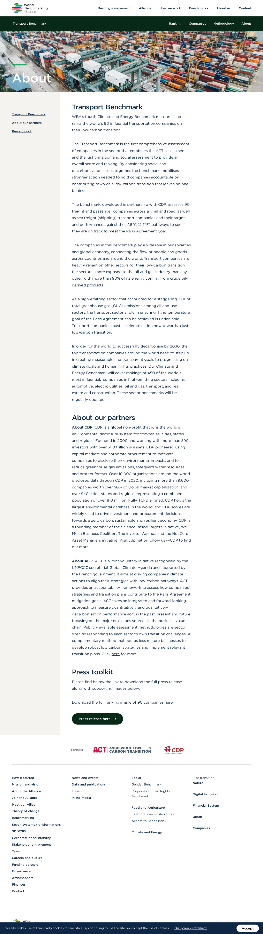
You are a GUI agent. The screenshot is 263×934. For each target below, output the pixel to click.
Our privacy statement (190, 928)
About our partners (27, 123)
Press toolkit (21, 131)
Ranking (175, 23)
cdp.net (135, 540)
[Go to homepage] (30, 8)
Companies (197, 23)
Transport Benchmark (29, 23)
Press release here (98, 719)
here (116, 654)
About (246, 23)
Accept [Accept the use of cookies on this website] (248, 928)
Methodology (223, 23)
